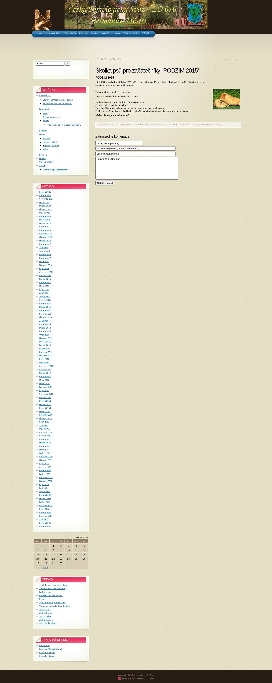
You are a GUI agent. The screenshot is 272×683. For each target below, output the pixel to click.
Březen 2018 (45, 244)
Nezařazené (144, 125)
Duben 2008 (45, 498)
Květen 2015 (45, 303)
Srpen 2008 (44, 491)
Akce (45, 113)
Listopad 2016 (46, 265)
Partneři (43, 154)
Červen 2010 (45, 435)
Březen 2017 (45, 258)
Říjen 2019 (44, 226)
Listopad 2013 (46, 338)
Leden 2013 (44, 348)
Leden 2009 (44, 474)
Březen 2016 (45, 282)
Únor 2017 (44, 261)
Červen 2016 (45, 275)
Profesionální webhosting (51, 595)
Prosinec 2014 (46, 313)
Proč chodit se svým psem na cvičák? (64, 124)
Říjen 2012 (44, 359)
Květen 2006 (45, 522)
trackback (207, 125)
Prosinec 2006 (46, 516)
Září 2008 (43, 488)
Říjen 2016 (44, 268)
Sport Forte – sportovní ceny (52, 602)
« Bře (45, 567)
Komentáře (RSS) (142, 678)
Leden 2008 (44, 502)
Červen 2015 (45, 300)
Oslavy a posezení (51, 117)
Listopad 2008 (46, 481)
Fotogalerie (44, 109)
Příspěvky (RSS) (128, 678)
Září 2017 (43, 247)
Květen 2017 (45, 254)
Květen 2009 (45, 470)
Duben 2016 (45, 279)
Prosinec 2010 (46, 414)
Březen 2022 (45, 216)
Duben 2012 (45, 373)
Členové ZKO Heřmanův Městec (58, 99)
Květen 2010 (45, 439)
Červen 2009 (45, 467)
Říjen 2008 (44, 484)
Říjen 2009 (44, 463)
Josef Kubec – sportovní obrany (53, 585)
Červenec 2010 (46, 432)
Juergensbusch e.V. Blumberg (52, 588)
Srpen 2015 (44, 296)
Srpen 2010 (44, 428)
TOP (152, 678)
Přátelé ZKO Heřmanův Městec (57, 103)
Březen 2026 (45, 191)
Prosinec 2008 (46, 477)
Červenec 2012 (46, 366)
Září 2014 (43, 320)
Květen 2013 (45, 341)
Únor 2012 (44, 380)
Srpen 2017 (44, 251)
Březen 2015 (45, 310)
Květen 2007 (45, 512)
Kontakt (43, 130)
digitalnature (133, 675)
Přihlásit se (44, 645)
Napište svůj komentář (136, 168)
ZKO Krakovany (46, 620)
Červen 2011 (45, 397)
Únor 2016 (44, 286)
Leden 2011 (44, 411)
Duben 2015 (45, 307)
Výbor (46, 149)
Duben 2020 (45, 223)
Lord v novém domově (231, 59)
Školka (46, 120)
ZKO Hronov (45, 609)
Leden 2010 (44, 453)
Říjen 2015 (44, 289)
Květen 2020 (45, 219)
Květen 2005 (45, 526)
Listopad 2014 (46, 317)
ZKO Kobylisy (45, 616)
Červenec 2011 (46, 394)
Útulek (42, 158)
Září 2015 (43, 293)
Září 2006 (43, 519)
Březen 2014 (45, 331)
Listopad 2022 (46, 209)
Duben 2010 (45, 442)
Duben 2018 (45, 240)
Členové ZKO (45, 95)
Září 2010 (43, 425)
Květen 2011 (45, 400)
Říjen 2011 (44, 390)
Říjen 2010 (44, 421)
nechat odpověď (191, 125)
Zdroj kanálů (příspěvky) (50, 649)
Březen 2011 (45, 407)
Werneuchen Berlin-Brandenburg (54, 606)
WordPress (150, 675)
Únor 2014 (44, 334)
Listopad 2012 (46, 355)
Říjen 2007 (44, 509)
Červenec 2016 (46, 272)
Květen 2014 (45, 324)
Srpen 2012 (44, 362)
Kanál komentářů (47, 652)
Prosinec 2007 (46, 505)
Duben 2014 (45, 327)
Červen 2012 (45, 369)
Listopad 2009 (46, 460)
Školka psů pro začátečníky (55, 169)
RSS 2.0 (175, 125)
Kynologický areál (51, 145)
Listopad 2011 (46, 387)
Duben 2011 (45, 404)
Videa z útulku (46, 161)
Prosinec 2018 (46, 233)
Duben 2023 (45, 205)
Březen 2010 (45, 446)
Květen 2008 (45, 495)
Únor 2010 (44, 449)
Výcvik (42, 165)
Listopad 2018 (46, 237)
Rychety (43, 599)
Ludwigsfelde (45, 592)
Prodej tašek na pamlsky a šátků (109, 59)
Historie (46, 138)
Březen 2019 (45, 230)
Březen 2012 (45, 376)
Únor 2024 (44, 202)
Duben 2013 (45, 345)
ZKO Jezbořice (45, 613)
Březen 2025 (45, 195)
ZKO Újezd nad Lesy (48, 623)
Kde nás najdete (50, 142)
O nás (42, 134)
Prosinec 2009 (46, 456)
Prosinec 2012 (46, 352)
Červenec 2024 (46, 198)
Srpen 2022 (44, 212)
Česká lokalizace (46, 656)
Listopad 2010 (46, 418)
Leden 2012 (44, 383)
